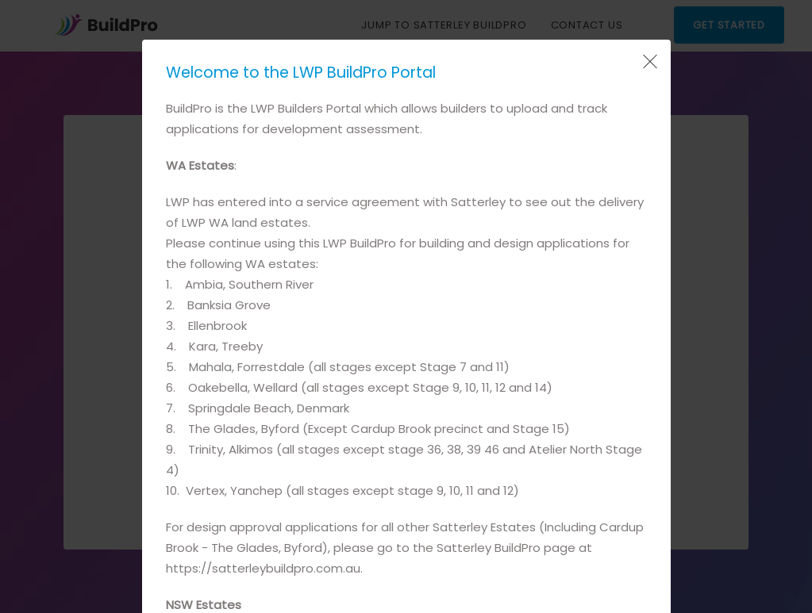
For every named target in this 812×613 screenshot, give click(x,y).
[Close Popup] (648, 62)
